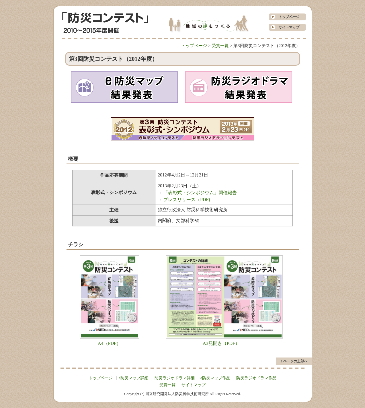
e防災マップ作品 (215, 378)
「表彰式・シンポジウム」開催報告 (200, 192)
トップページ (287, 17)
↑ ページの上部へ (294, 361)
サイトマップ (287, 27)
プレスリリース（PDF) (186, 199)
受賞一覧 (220, 45)
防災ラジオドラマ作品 (256, 378)
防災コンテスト (105, 17)
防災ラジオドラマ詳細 (175, 378)
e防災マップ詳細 (134, 378)
